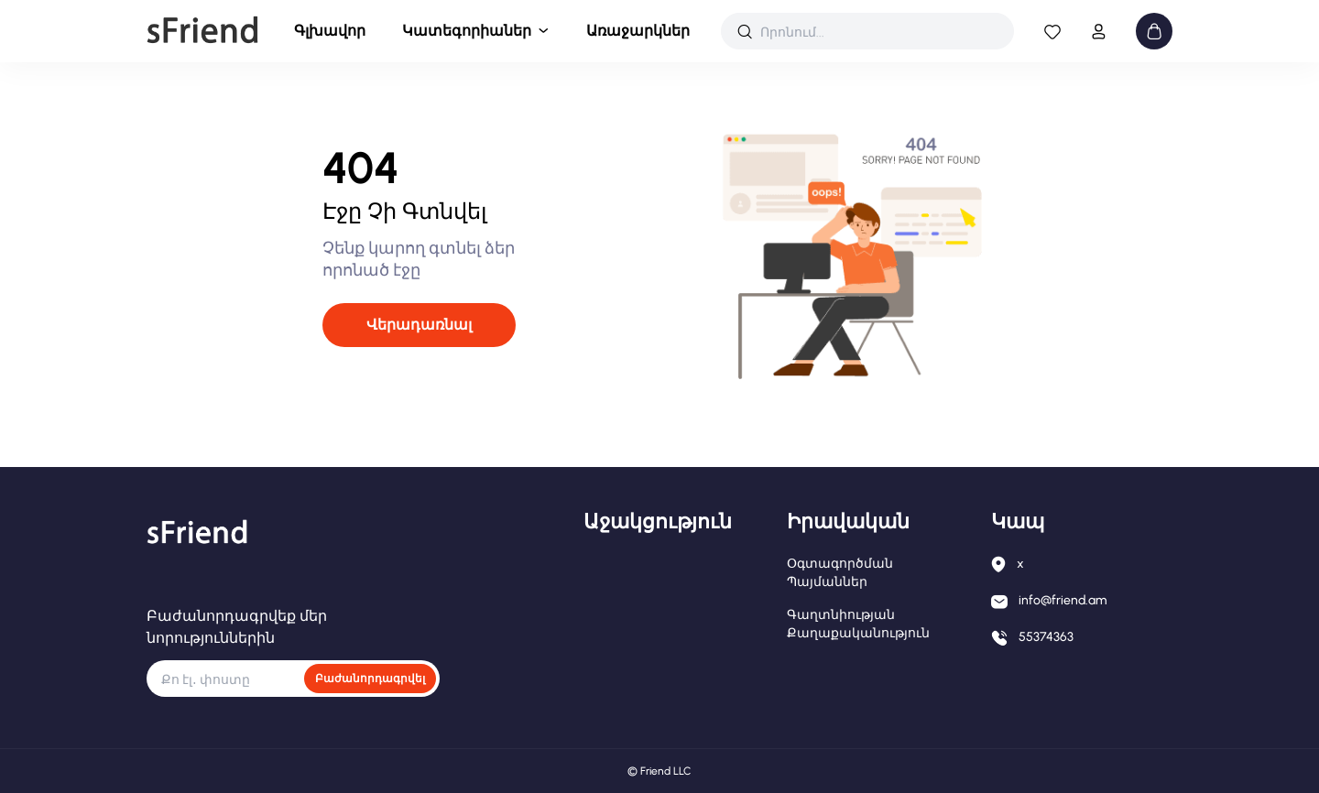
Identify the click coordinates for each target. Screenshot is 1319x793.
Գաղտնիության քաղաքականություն (858, 624)
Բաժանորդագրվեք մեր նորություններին (237, 626)
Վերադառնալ (419, 324)
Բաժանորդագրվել (370, 678)
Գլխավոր (329, 30)
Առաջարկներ (638, 30)
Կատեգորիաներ (466, 30)
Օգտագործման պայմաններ (840, 573)
